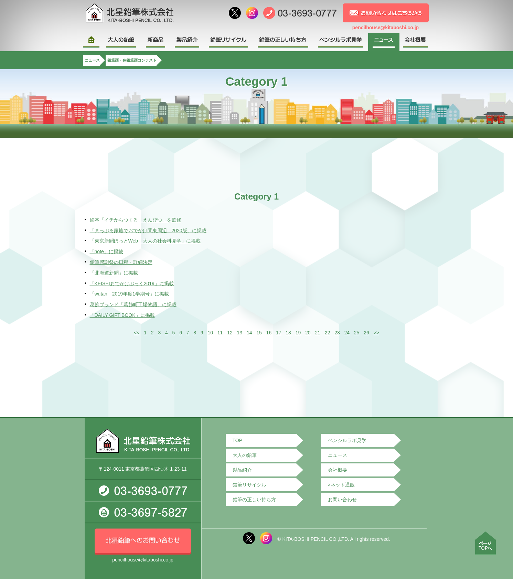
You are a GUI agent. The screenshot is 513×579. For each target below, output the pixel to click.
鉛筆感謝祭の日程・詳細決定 (121, 262)
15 (259, 332)
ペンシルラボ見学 (347, 440)
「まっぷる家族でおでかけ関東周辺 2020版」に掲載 (148, 230)
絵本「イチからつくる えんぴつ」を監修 (135, 220)
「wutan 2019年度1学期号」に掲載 (129, 294)
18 (288, 332)
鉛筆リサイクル (249, 484)
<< (136, 332)
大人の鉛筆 (245, 455)
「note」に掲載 (106, 251)
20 (308, 332)
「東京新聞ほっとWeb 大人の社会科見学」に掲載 (145, 241)
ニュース (92, 60)
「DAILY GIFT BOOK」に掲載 (122, 315)
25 (357, 332)
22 (327, 332)
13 (240, 332)
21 (317, 332)
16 (269, 332)
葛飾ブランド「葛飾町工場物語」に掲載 (133, 304)
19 (298, 332)
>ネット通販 (341, 484)
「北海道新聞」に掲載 (114, 273)
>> (376, 332)
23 (337, 332)
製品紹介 (242, 470)
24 (347, 332)
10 (210, 332)
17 (278, 332)
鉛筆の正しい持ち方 (254, 499)
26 (366, 332)
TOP (238, 440)
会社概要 (337, 470)
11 (220, 332)
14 (249, 332)
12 (230, 332)
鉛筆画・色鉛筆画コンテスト (132, 60)
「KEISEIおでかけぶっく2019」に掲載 (132, 283)
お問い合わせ (342, 499)
